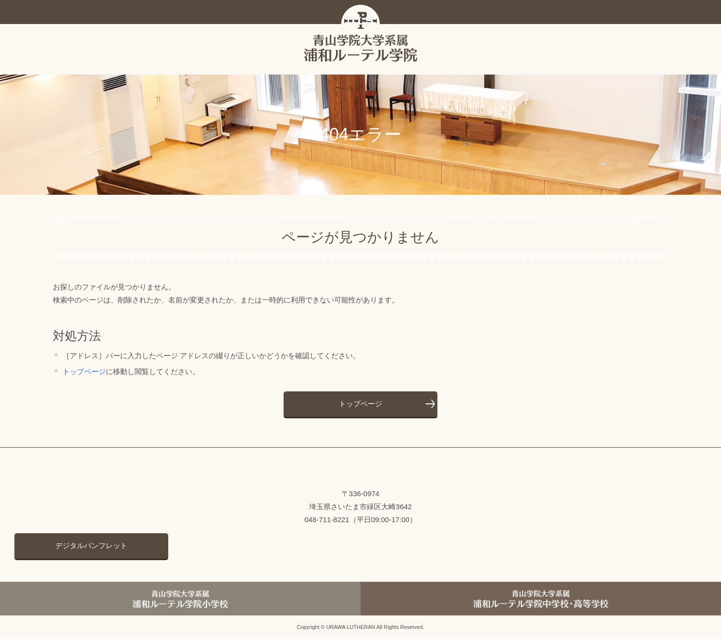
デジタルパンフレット (91, 545)
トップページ (84, 371)
